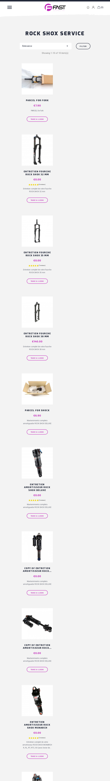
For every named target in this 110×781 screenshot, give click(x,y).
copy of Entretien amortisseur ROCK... (36, 338)
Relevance (45, 46)
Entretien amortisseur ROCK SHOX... (74, 414)
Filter (83, 46)
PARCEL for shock (36, 255)
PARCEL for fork (36, 97)
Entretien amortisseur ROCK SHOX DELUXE (74, 258)
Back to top (54, 487)
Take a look (36, 117)
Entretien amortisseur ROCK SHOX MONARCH (36, 414)
